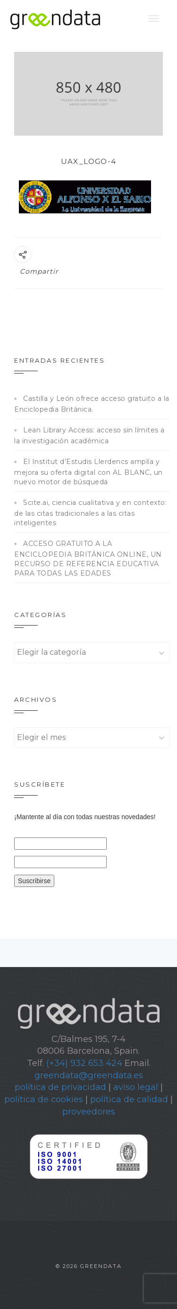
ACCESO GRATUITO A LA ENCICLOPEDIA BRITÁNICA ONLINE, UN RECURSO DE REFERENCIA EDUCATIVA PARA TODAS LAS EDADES (88, 558)
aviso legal (135, 1087)
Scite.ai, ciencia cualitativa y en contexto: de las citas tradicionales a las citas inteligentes (90, 512)
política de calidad (129, 1099)
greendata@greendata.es (88, 1075)
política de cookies (43, 1099)
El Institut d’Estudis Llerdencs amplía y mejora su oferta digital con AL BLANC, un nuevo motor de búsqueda (88, 471)
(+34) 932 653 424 (84, 1063)
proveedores (88, 1111)
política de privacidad (60, 1087)
